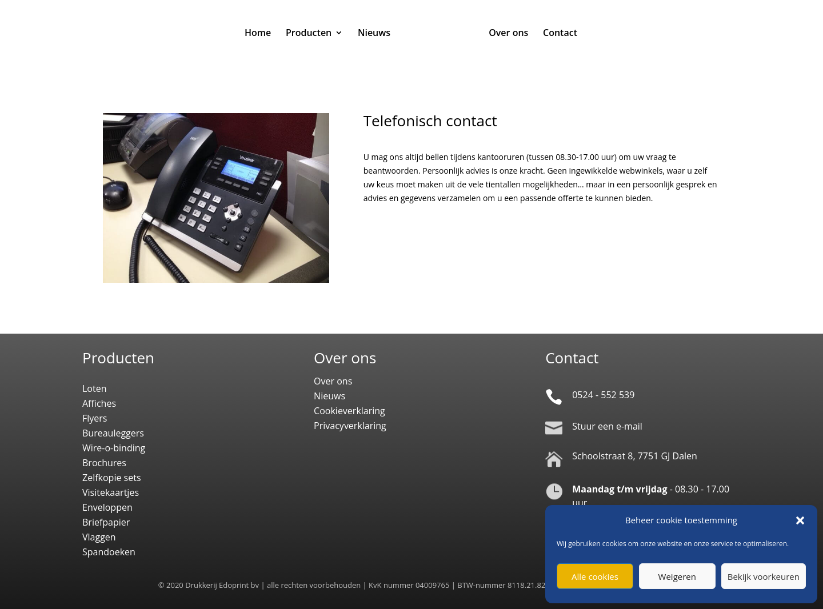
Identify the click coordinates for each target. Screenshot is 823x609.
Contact (560, 34)
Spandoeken (108, 552)
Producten (308, 34)
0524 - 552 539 (603, 394)
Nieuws (374, 34)
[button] (800, 520)
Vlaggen (99, 537)
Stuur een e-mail (607, 426)
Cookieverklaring (349, 410)
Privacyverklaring (350, 425)
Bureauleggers (113, 433)
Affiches (99, 403)
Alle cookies (595, 576)
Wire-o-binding (113, 448)
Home (258, 34)
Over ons (508, 34)
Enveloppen (107, 507)
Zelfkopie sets (111, 477)
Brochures (104, 462)
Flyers (94, 418)
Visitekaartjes (110, 492)
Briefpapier (106, 522)
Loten (94, 388)
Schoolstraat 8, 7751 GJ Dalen (634, 456)
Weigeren (677, 576)
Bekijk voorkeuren (764, 576)
